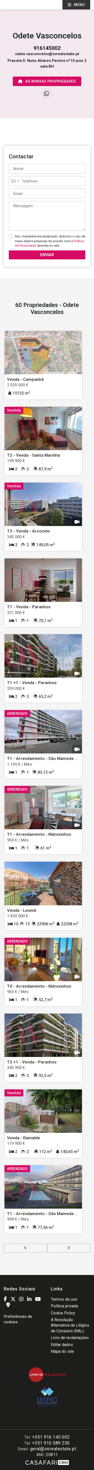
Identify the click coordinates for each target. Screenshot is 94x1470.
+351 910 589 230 (51, 1443)
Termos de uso (64, 1299)
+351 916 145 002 (51, 1437)
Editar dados (62, 1344)
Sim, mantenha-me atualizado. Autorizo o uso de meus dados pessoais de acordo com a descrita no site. (50, 240)
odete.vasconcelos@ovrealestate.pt (47, 54)
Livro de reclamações (70, 1337)
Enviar (47, 254)
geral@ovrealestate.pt (53, 1448)
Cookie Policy (63, 1313)
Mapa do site (62, 1351)
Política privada (64, 1306)
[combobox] (47, 181)
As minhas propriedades (47, 81)
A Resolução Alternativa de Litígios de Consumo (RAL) (70, 1325)
